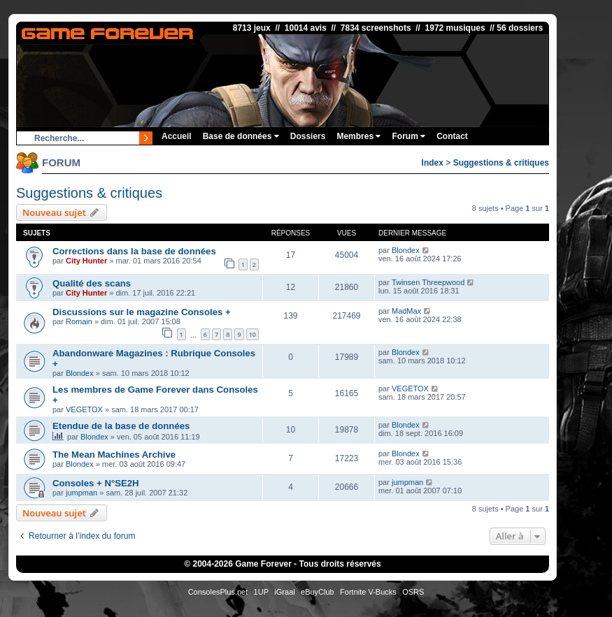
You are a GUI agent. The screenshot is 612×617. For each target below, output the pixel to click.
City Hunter (86, 260)
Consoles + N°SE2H (95, 483)
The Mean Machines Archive (114, 454)
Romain (79, 321)
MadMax (406, 311)
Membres (358, 136)
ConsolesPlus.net (218, 592)
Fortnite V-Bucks (368, 592)
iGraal (284, 592)
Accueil (177, 136)
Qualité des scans (91, 283)
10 (252, 334)
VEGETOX (84, 409)
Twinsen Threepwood (428, 282)
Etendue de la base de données (121, 426)
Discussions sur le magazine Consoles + (141, 312)
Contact (452, 136)
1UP (261, 592)
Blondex (406, 250)
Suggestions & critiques (501, 163)
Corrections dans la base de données (134, 251)
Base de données (241, 136)
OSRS (413, 592)
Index (432, 163)
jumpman (81, 492)
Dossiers (308, 136)
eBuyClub (317, 592)
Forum (408, 136)
